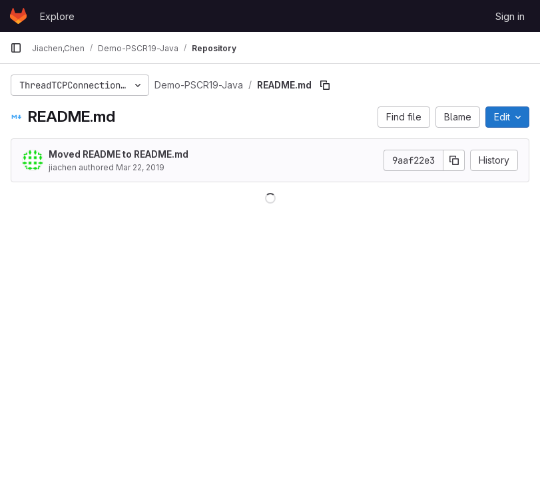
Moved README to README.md (118, 154)
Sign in (510, 16)
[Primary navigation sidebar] (16, 48)
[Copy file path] (325, 85)
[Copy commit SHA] (454, 160)
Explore (57, 16)
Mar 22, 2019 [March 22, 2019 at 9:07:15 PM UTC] (140, 167)
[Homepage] (18, 16)
